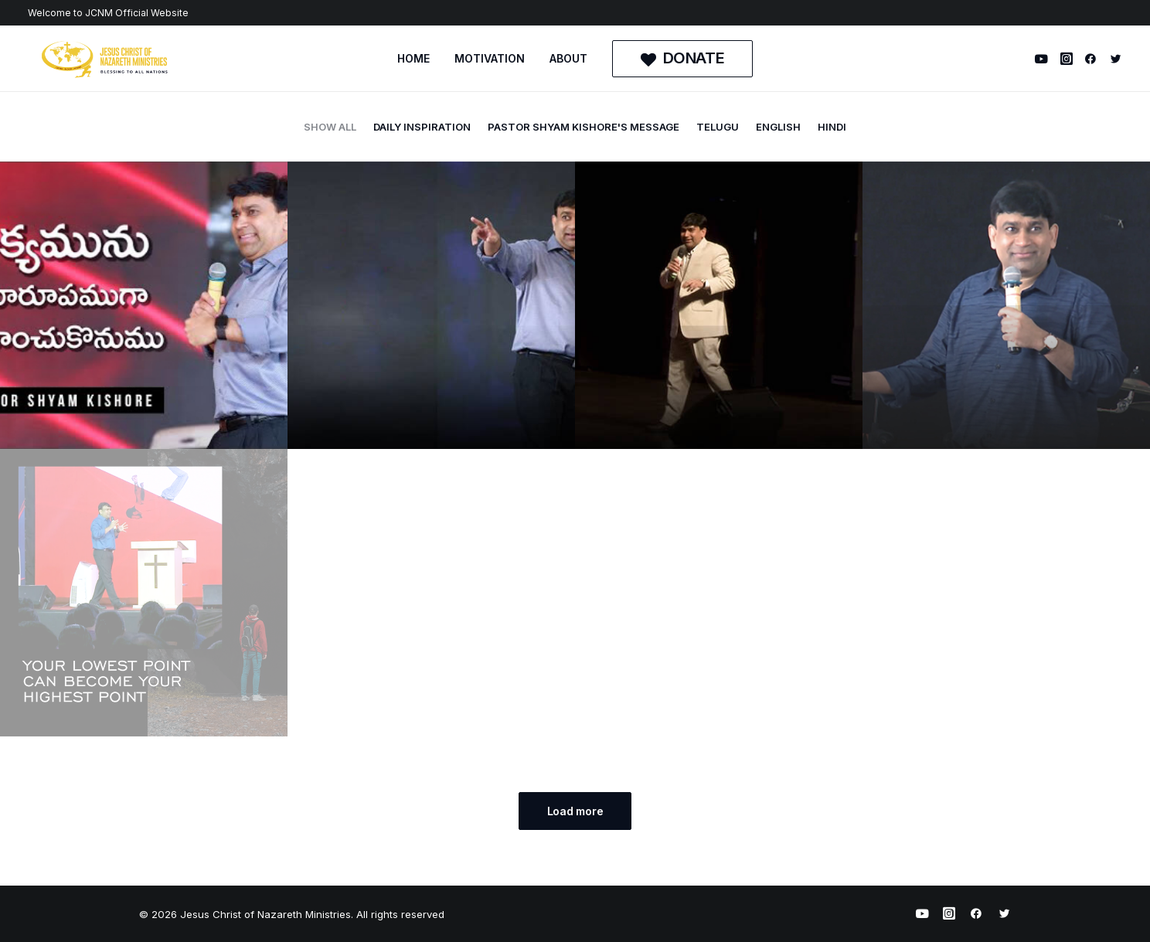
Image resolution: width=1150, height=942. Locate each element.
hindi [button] (832, 127)
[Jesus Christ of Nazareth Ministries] (105, 58)
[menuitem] (413, 59)
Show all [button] (330, 127)
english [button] (778, 127)
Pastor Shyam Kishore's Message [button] (583, 127)
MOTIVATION (489, 58)
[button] (1043, 59)
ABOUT (568, 58)
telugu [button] (717, 127)
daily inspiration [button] (422, 127)
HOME (413, 58)
